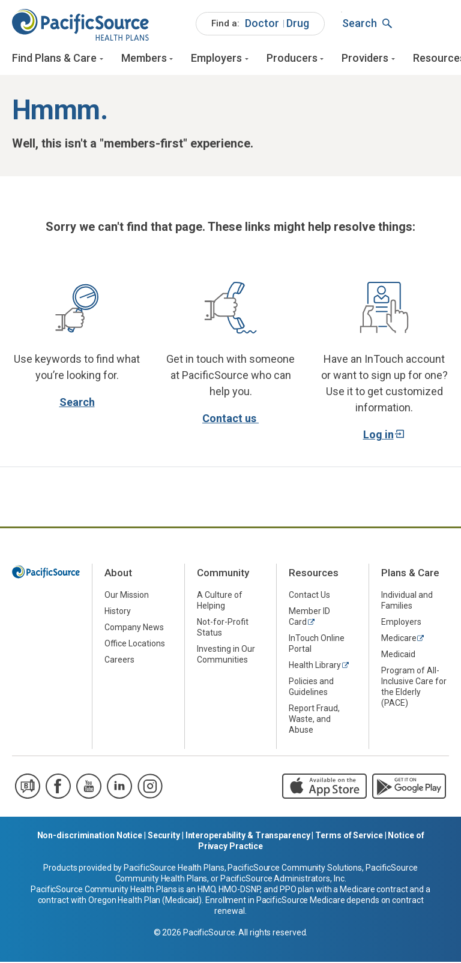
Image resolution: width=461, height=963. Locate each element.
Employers (216, 58)
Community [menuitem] (223, 574)
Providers (365, 58)
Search (77, 403)
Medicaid (398, 656)
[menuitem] (260, 24)
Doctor (262, 23)
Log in (378, 435)
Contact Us (309, 596)
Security (164, 836)
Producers (292, 58)
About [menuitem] (118, 574)
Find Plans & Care (54, 58)
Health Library (315, 667)
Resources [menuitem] (314, 574)
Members (144, 58)
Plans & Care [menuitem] (410, 574)
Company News (134, 629)
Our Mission (126, 596)
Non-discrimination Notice (90, 836)
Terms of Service (348, 836)
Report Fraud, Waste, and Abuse (314, 720)
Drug (297, 23)
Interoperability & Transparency (247, 836)
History (117, 613)
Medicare (399, 640)
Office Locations (134, 645)
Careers (119, 661)
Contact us (230, 419)
